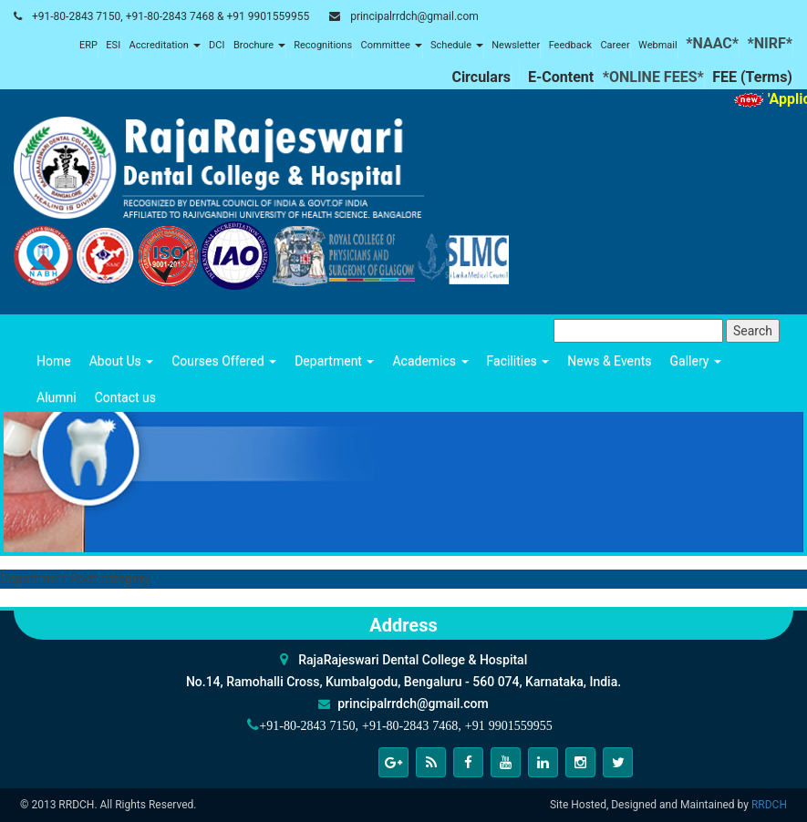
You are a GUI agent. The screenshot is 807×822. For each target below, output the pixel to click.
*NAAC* (712, 43)
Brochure (259, 45)
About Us (121, 361)
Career (614, 45)
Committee (391, 45)
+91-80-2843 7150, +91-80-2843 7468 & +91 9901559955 (170, 16)
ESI (113, 45)
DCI (216, 45)
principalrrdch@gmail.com (414, 16)
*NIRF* (769, 43)
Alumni (56, 397)
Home (53, 361)
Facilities (518, 361)
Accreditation (165, 45)
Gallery (695, 361)
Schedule (456, 45)
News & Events (609, 361)
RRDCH (769, 804)
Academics (430, 361)
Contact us (125, 397)
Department (334, 361)
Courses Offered (223, 361)
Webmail (658, 45)
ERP (88, 45)
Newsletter (515, 45)
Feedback (570, 45)
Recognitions (323, 45)
